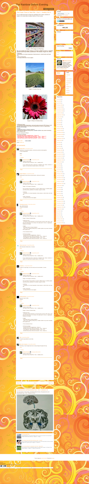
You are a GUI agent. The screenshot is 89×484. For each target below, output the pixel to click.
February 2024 (60, 150)
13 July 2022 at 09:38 (25, 337)
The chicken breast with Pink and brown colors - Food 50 (32, 440)
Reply (21, 155)
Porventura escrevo (23, 204)
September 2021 (60, 207)
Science (67, 92)
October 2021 (59, 205)
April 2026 (59, 103)
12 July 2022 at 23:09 (30, 173)
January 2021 (59, 220)
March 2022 (59, 195)
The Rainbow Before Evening (32, 4)
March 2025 (59, 126)
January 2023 (59, 175)
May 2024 (59, 144)
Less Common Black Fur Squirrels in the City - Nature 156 (32, 446)
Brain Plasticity (69, 78)
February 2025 (60, 128)
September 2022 (60, 183)
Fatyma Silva (22, 148)
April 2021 (59, 214)
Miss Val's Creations (24, 344)
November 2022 (60, 179)
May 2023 (59, 167)
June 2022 (59, 189)
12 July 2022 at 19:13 (29, 148)
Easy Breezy (68, 82)
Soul (58, 54)
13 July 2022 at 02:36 (28, 265)
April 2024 (59, 146)
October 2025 (59, 112)
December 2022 (60, 177)
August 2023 (59, 161)
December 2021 (60, 201)
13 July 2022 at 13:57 (35, 252)
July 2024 (59, 142)
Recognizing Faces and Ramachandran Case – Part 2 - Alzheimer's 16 (32, 389)
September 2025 (60, 114)
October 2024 (59, 136)
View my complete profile (62, 68)
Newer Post (19, 382)
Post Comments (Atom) (37, 386)
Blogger (53, 458)
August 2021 (59, 209)
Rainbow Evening (26, 159)
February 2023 (60, 173)
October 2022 (59, 181)
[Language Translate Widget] (63, 14)
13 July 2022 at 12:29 (35, 181)
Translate (65, 15)
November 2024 (60, 134)
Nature (67, 88)
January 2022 (59, 199)
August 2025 (59, 116)
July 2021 (59, 211)
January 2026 (59, 107)
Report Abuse (58, 73)
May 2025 (59, 122)
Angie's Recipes (23, 173)
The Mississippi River (25, 434)
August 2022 (59, 185)
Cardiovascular (69, 80)
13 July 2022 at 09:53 (32, 344)
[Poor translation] (4, 466)
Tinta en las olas (23, 245)
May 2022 (59, 191)
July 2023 (59, 163)
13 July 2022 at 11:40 (35, 159)
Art (66, 76)
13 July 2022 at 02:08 (30, 245)
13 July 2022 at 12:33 (35, 213)
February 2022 (60, 197)
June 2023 (59, 165)
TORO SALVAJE (23, 296)
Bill (20, 337)
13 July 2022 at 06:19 (30, 296)
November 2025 (60, 110)
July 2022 (59, 187)
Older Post (50, 382)
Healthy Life (22, 142)
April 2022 (59, 193)
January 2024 (59, 152)
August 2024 (59, 140)
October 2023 (59, 158)
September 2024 (60, 138)
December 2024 (60, 132)
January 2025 (59, 130)
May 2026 (59, 101)
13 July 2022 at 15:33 (35, 305)
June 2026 (59, 99)
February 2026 (60, 105)
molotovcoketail (44, 458)
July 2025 (59, 118)
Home (35, 382)
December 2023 (60, 154)
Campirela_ (22, 265)
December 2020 (60, 222)
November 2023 (60, 156)
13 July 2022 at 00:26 (31, 204)
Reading (67, 90)
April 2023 (59, 169)
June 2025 (59, 120)
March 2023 (59, 171)
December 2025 (60, 109)
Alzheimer (68, 74)
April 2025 (59, 124)
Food (67, 84)
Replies (22, 157)
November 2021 (60, 203)
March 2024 (59, 148)
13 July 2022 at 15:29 (35, 273)
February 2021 (60, 218)
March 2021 (59, 216)
